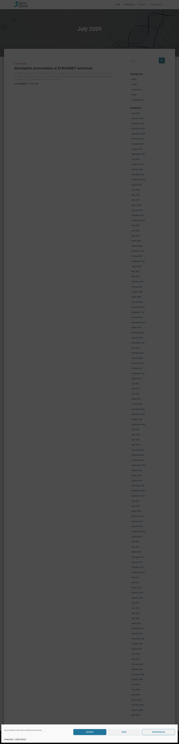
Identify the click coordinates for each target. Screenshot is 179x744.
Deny (124, 732)
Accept (90, 732)
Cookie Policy (9, 739)
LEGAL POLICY (20, 739)
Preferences (158, 732)
